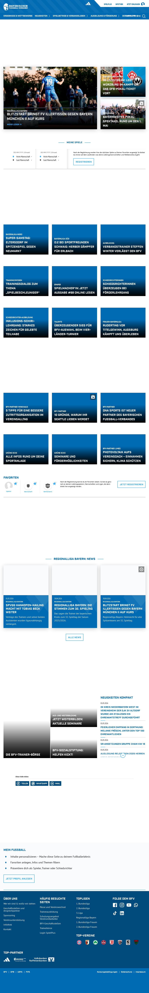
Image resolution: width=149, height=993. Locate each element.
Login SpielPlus (47, 932)
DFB (12, 972)
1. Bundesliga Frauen (86, 922)
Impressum (141, 972)
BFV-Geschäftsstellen (50, 923)
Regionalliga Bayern (86, 917)
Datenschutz (126, 972)
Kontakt (7, 929)
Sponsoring (9, 915)
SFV (5, 972)
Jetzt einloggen (133, 4)
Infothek (119, 4)
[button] (22, 783)
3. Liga (79, 912)
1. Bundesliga (83, 903)
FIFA (28, 972)
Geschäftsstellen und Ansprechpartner (13, 909)
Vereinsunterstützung (14, 920)
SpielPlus (108, 4)
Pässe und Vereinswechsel (53, 907)
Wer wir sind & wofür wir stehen (19, 903)
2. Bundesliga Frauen (86, 926)
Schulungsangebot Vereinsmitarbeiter (49, 917)
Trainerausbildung (49, 911)
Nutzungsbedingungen (107, 972)
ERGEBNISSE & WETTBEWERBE (17, 16)
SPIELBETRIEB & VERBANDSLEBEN (70, 16)
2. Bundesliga (83, 908)
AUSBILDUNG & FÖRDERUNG (105, 16)
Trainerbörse (46, 928)
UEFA (20, 972)
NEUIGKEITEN (42, 16)
